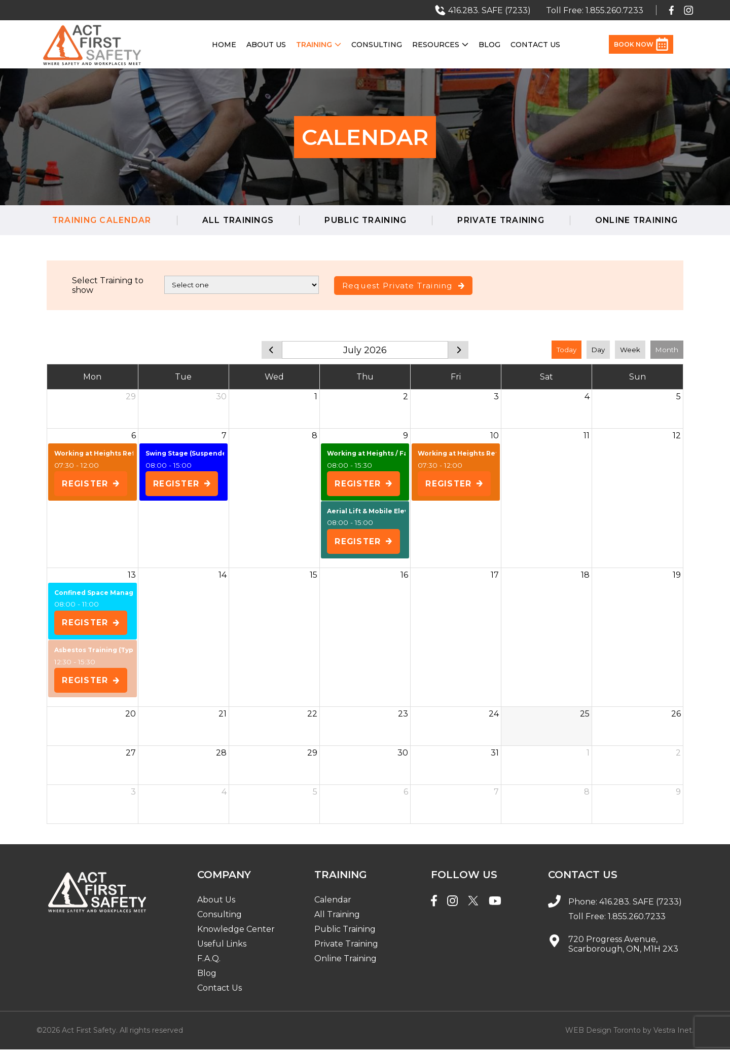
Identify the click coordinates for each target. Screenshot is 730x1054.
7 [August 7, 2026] (496, 796)
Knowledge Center (236, 933)
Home (224, 44)
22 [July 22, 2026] (312, 718)
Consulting (376, 44)
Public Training (364, 220)
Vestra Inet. (673, 1034)
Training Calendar (95, 220)
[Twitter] (473, 906)
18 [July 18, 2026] (585, 577)
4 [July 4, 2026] (587, 396)
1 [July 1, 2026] (315, 396)
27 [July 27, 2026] (131, 757)
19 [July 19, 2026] (677, 577)
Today (566, 350)
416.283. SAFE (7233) (640, 906)
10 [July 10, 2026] (494, 435)
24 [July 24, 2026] (494, 718)
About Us (266, 44)
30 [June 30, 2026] (221, 396)
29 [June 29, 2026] (131, 396)
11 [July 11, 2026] (586, 435)
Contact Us (535, 44)
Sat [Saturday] (546, 377)
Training (318, 44)
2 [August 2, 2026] (678, 757)
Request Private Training (406, 285)
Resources (440, 44)
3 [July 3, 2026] (496, 396)
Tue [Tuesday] (183, 377)
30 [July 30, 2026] (402, 757)
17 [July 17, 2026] (495, 577)
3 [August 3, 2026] (133, 796)
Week (630, 350)
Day (598, 350)
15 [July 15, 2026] (313, 577)
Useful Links (221, 948)
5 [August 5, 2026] (315, 796)
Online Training (642, 220)
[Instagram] (452, 906)
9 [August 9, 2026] (678, 796)
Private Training (503, 220)
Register (91, 484)
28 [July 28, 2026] (221, 757)
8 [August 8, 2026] (587, 796)
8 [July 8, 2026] (314, 435)
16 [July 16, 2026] (404, 577)
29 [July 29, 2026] (312, 757)
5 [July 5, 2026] (678, 396)
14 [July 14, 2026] (222, 577)
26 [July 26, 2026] (676, 718)
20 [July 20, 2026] (130, 718)
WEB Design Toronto (603, 1034)
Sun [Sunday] (637, 377)
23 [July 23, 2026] (403, 718)
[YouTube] (495, 906)
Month (666, 350)
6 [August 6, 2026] (406, 796)
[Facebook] (434, 906)
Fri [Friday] (456, 377)
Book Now (641, 44)
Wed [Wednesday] (274, 377)
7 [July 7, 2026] (224, 435)
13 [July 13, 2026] (132, 577)
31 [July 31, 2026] (495, 757)
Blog (489, 44)
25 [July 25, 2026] (585, 718)
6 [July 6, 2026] (133, 435)
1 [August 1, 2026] (588, 757)
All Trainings (234, 220)
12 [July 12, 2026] (677, 435)
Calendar (332, 904)
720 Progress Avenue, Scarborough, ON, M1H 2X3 (623, 948)
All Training (337, 919)
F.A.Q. (209, 963)
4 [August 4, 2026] (224, 796)
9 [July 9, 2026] (405, 435)
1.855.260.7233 (637, 921)
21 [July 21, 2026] (222, 718)
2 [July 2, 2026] (405, 396)
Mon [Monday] (92, 377)
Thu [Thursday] (365, 377)
